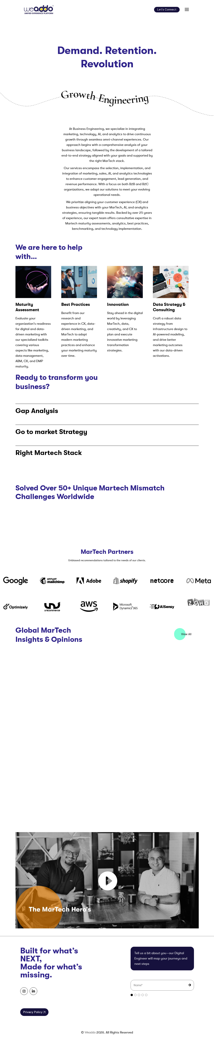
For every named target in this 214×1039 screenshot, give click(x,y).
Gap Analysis (36, 411)
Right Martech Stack (48, 452)
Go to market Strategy (51, 432)
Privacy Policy (34, 1012)
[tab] (132, 995)
